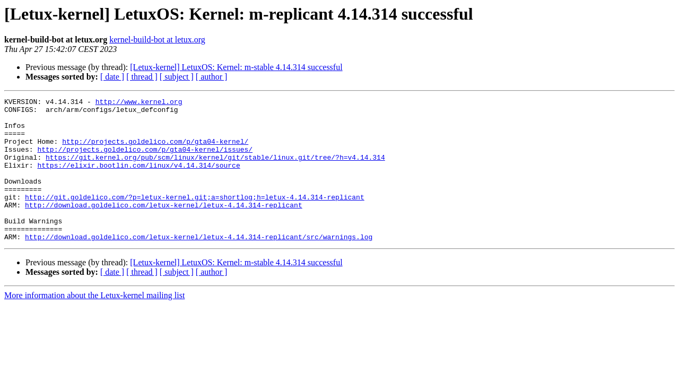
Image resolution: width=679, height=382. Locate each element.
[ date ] (112, 76)
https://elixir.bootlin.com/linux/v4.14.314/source (138, 179)
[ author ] (212, 76)
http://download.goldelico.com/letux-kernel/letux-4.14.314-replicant (163, 227)
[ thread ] (142, 76)
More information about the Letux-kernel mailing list (94, 323)
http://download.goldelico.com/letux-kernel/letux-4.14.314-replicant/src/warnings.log (198, 265)
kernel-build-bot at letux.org (157, 39)
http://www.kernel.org (138, 103)
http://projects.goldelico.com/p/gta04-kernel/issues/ (145, 160)
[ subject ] (177, 76)
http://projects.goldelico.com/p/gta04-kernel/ (155, 150)
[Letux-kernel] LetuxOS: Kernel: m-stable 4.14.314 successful (236, 67)
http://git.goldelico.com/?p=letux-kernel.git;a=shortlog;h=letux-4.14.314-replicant (194, 217)
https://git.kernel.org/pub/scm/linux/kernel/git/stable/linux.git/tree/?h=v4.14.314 (215, 170)
